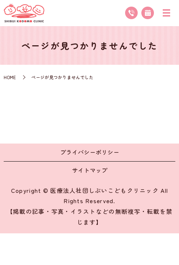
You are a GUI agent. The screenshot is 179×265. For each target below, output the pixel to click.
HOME (10, 77)
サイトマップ (89, 170)
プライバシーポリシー (89, 152)
